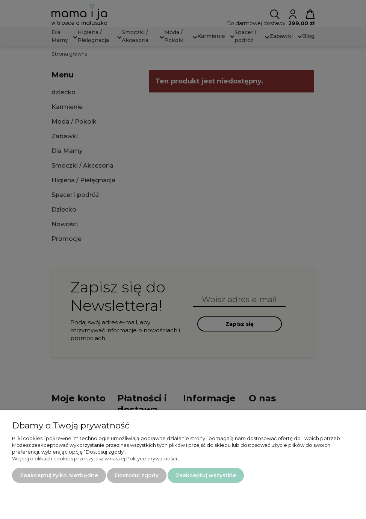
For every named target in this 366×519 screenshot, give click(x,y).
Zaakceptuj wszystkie (205, 475)
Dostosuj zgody (137, 475)
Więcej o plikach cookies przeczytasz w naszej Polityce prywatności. (95, 458)
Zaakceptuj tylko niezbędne (59, 475)
